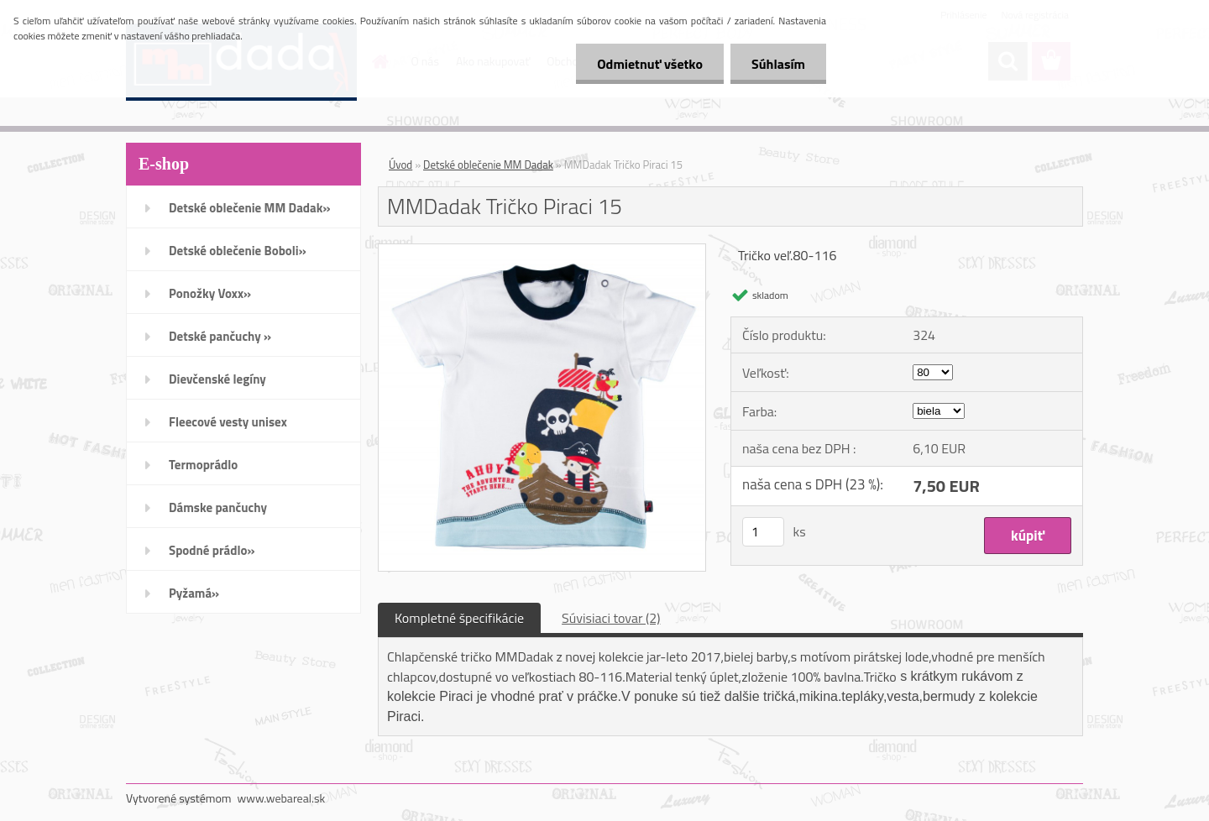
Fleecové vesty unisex (228, 421)
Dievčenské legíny (217, 379)
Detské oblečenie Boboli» (237, 250)
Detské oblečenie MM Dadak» (249, 207)
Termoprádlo (203, 464)
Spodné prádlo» (212, 550)
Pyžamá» (194, 593)
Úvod (400, 164)
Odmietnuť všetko (650, 64)
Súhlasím (778, 64)
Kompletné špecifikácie (459, 618)
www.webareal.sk (282, 798)
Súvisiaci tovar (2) (611, 618)
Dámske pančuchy (218, 507)
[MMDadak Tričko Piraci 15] (542, 251)
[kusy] (763, 531)
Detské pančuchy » (220, 336)
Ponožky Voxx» (210, 293)
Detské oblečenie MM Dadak (488, 164)
